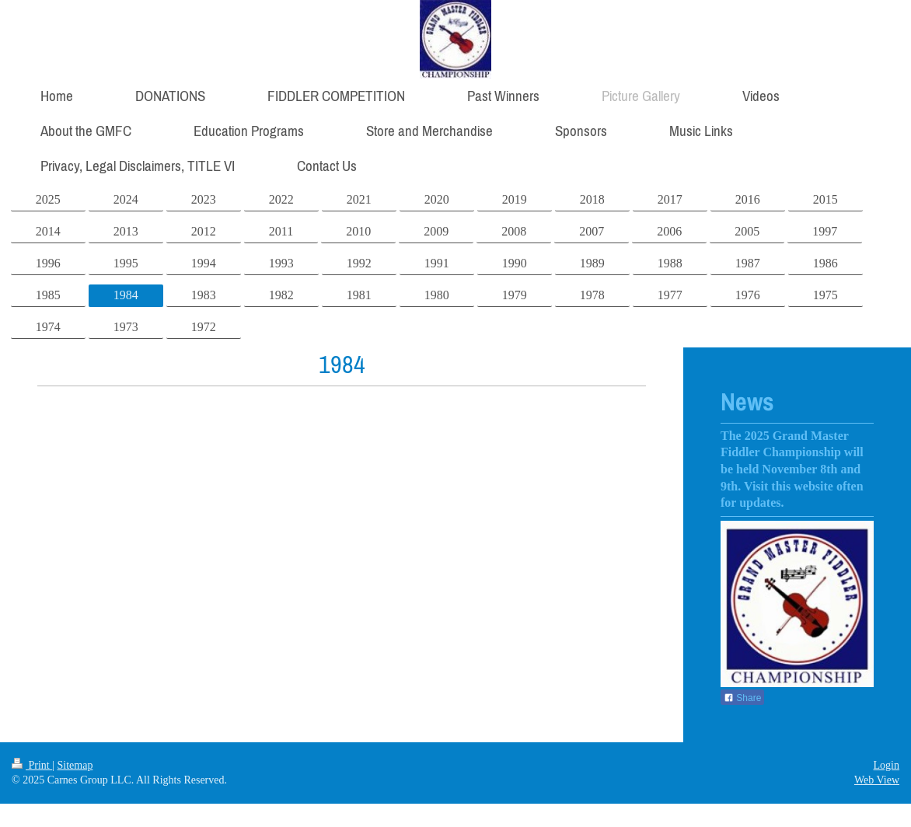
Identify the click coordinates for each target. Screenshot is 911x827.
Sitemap (75, 765)
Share (742, 698)
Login (886, 765)
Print (32, 765)
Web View (876, 780)
